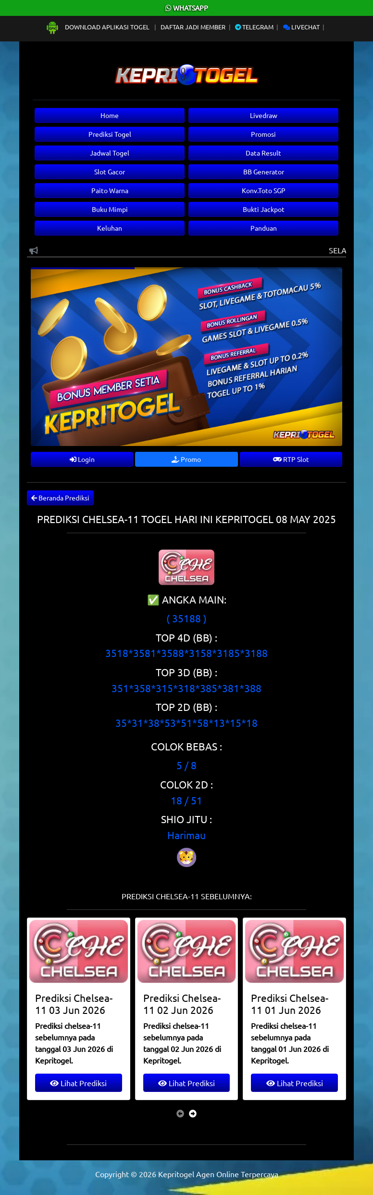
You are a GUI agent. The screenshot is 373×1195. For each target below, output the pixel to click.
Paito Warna (109, 190)
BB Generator (263, 171)
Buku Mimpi (110, 209)
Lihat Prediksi (78, 1083)
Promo (186, 459)
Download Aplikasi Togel (98, 27)
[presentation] (180, 1113)
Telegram (254, 27)
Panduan (263, 227)
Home (109, 115)
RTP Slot (291, 459)
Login (82, 459)
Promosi (263, 134)
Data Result (263, 152)
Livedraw (263, 115)
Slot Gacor (109, 171)
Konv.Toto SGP (264, 190)
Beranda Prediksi (60, 497)
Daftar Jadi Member (193, 27)
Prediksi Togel (109, 134)
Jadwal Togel (109, 152)
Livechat (301, 27)
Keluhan (109, 227)
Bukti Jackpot (264, 209)
